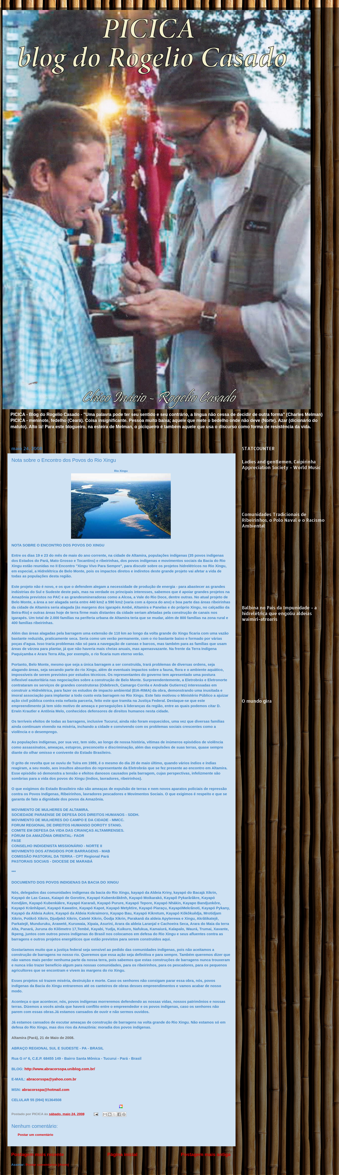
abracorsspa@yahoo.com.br (51, 1079)
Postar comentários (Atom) (47, 1165)
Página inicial (122, 1154)
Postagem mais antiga (206, 1154)
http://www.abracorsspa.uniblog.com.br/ (59, 1069)
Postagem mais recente (37, 1154)
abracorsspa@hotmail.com (45, 1090)
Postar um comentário (35, 1135)
